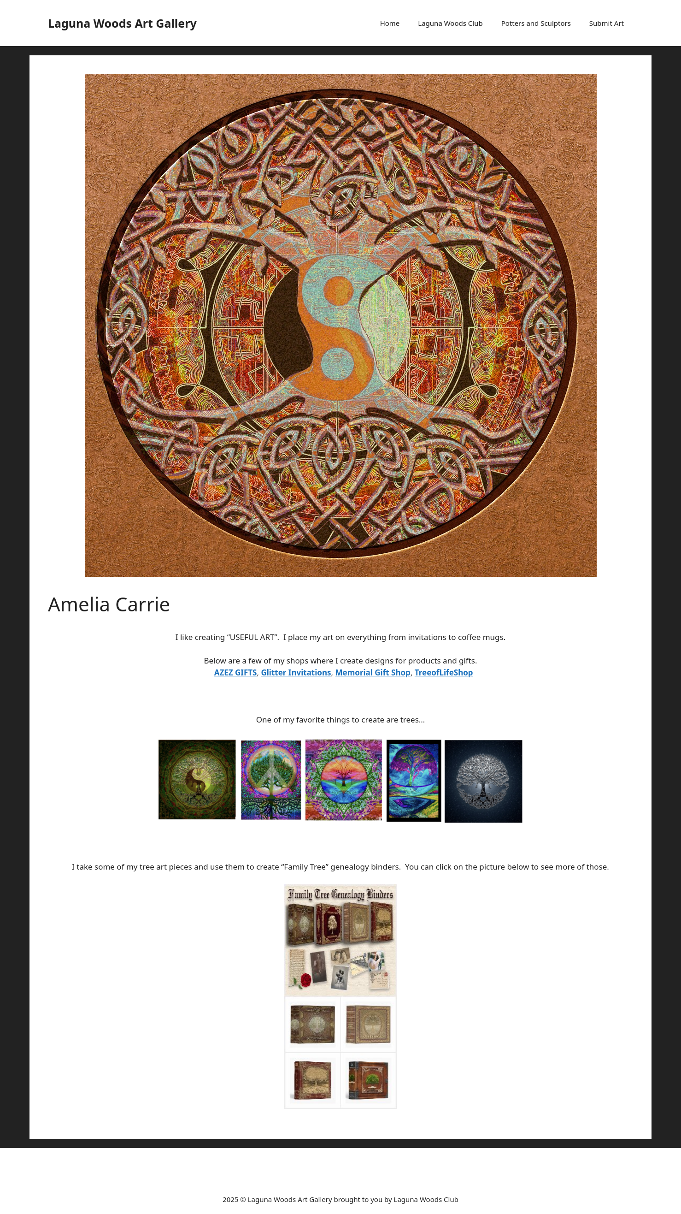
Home (390, 23)
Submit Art (606, 23)
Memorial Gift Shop (373, 672)
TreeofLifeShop (444, 672)
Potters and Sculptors (536, 23)
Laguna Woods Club (450, 23)
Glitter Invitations (296, 672)
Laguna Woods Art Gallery (122, 23)
